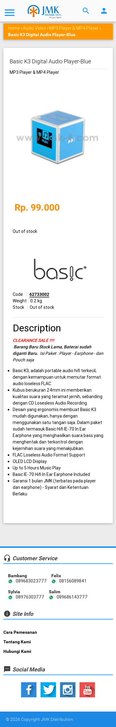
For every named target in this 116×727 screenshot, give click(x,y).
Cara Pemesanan (20, 632)
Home (14, 28)
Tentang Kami (17, 641)
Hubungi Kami (17, 651)
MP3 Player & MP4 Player (74, 28)
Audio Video (34, 28)
